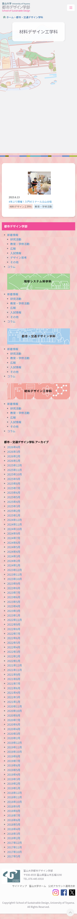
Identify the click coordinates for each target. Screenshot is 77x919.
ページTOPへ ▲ (70, 912)
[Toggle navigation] (71, 7)
